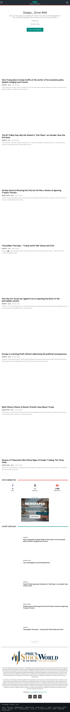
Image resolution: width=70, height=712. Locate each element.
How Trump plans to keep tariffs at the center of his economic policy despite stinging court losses (44, 540)
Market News (6, 195)
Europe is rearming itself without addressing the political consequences (34, 354)
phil (9, 140)
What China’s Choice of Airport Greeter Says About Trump (28, 407)
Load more (35, 642)
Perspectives (27, 560)
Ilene (9, 85)
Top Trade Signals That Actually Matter (36, 563)
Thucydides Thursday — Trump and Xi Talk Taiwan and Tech (28, 246)
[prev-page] (3, 473)
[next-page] (6, 473)
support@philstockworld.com (38, 692)
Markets (4, 85)
